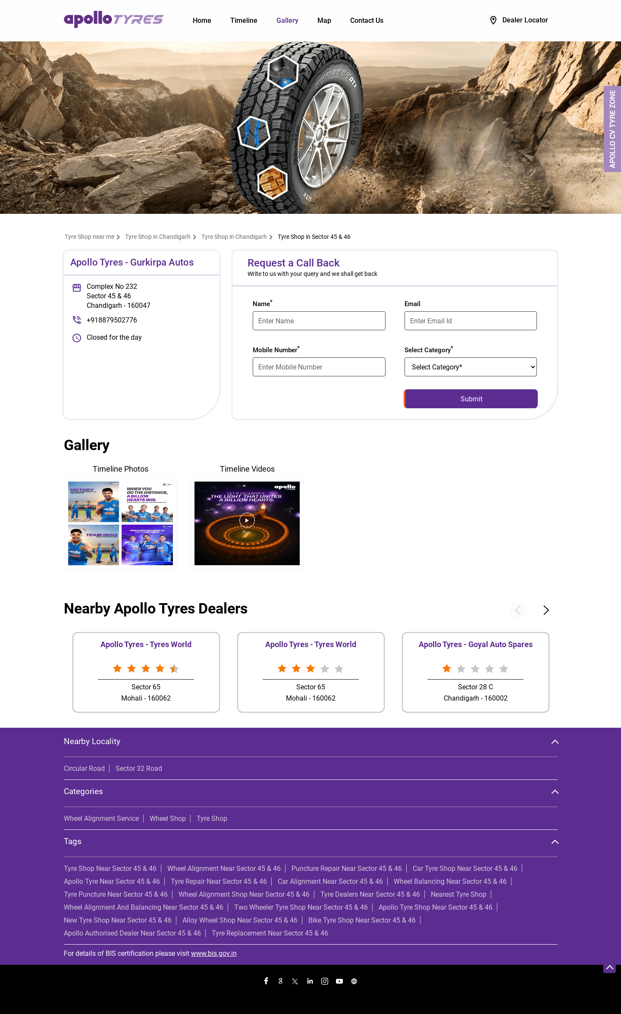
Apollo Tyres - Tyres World (145, 644)
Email (412, 304)
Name (263, 303)
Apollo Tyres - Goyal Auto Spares (476, 644)
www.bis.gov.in (214, 953)
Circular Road (84, 768)
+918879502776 (112, 320)
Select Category (429, 349)
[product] (471, 366)
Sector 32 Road (139, 768)
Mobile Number (276, 349)
